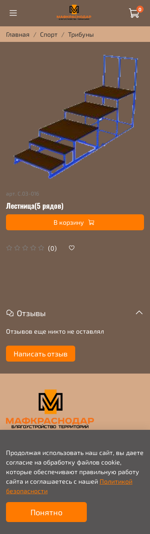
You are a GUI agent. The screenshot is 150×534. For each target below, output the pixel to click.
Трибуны (81, 34)
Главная (18, 34)
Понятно (46, 512)
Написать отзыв (41, 353)
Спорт (49, 34)
